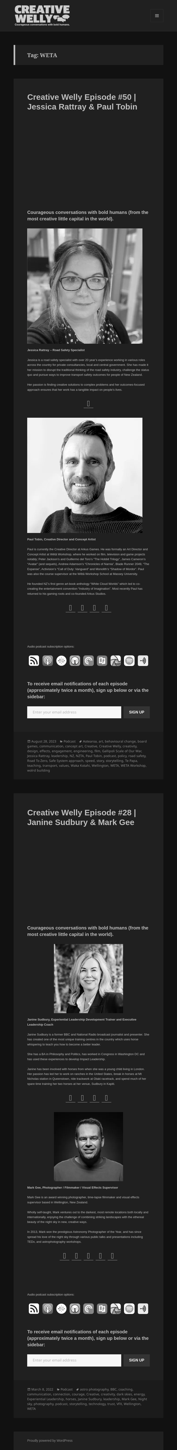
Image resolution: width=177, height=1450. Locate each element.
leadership (59, 756)
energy (139, 1394)
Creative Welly (110, 746)
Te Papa (131, 760)
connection (61, 1394)
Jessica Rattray (38, 756)
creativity (129, 746)
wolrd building (38, 770)
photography (43, 1404)
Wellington (100, 765)
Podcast (70, 741)
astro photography (94, 1389)
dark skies (124, 1394)
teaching (34, 765)
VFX (119, 1404)
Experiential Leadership (45, 1399)
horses (71, 1399)
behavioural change (120, 741)
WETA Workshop (133, 765)
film (97, 751)
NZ (72, 756)
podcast (110, 756)
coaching (125, 1389)
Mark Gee (129, 1399)
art (101, 741)
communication (51, 746)
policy (122, 756)
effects (45, 751)
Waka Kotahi (80, 765)
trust (111, 1404)
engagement (62, 751)
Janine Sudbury (89, 1399)
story (100, 760)
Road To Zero (37, 760)
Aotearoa (90, 741)
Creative (91, 746)
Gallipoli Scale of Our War (121, 751)
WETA (114, 765)
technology (97, 1404)
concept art (74, 746)
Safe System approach (66, 760)
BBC (113, 1389)
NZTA (80, 756)
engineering (83, 751)
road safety (136, 756)
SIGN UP (136, 712)
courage (78, 1394)
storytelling (114, 760)
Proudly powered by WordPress (50, 1440)
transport (50, 765)
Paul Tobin (94, 756)
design (32, 751)
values (64, 765)
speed (90, 760)
